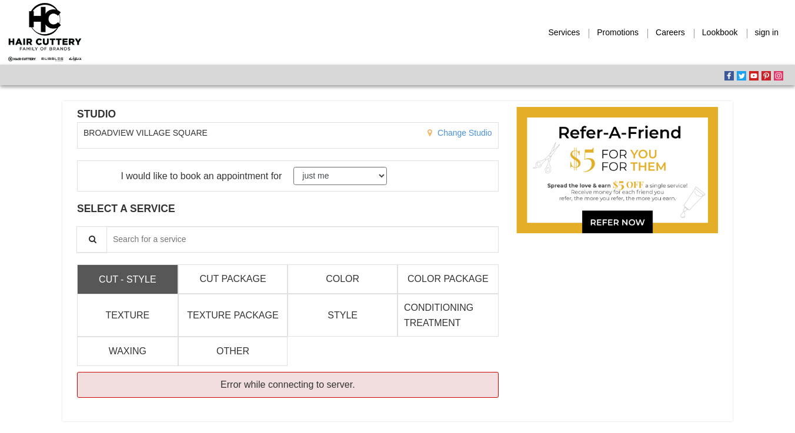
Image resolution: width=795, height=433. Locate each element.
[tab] (127, 279)
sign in (767, 32)
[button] (617, 170)
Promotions (618, 32)
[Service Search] (91, 239)
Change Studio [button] (463, 132)
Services (564, 32)
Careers (670, 32)
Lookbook (720, 32)
